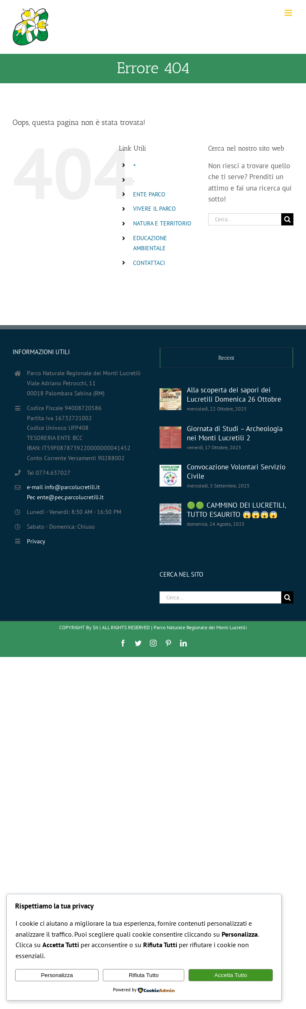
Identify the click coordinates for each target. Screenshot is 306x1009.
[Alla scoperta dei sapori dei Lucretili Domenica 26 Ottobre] (170, 399)
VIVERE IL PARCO (154, 208)
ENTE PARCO (149, 194)
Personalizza (57, 975)
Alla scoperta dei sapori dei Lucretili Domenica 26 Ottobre (234, 394)
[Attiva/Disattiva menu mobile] (289, 12)
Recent (226, 358)
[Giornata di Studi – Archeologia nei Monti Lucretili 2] (170, 437)
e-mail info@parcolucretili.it (63, 487)
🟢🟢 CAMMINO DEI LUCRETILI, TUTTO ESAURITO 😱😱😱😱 (236, 510)
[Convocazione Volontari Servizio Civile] (170, 476)
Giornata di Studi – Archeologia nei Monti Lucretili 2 (234, 433)
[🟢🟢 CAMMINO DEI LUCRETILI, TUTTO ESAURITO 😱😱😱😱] (170, 514)
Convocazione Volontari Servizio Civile (236, 471)
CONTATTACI (149, 263)
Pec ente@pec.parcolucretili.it (65, 497)
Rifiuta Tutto (144, 975)
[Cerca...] (244, 219)
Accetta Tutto (230, 975)
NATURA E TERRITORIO (162, 223)
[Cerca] (287, 219)
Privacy (36, 541)
